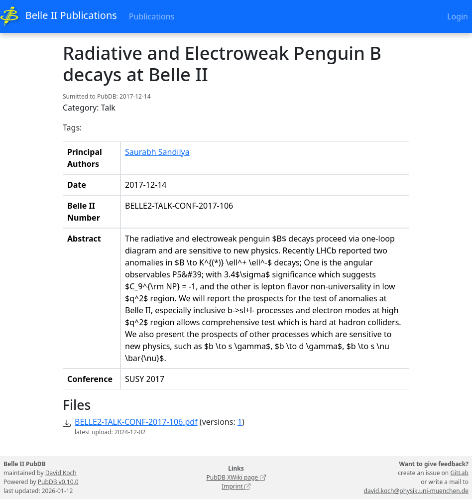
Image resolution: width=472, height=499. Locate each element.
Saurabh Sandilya (157, 151)
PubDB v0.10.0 (58, 482)
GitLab (459, 473)
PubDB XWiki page (235, 477)
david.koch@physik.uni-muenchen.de (416, 491)
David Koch (61, 473)
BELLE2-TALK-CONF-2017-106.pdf (136, 421)
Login (457, 16)
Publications (151, 16)
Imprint (236, 486)
